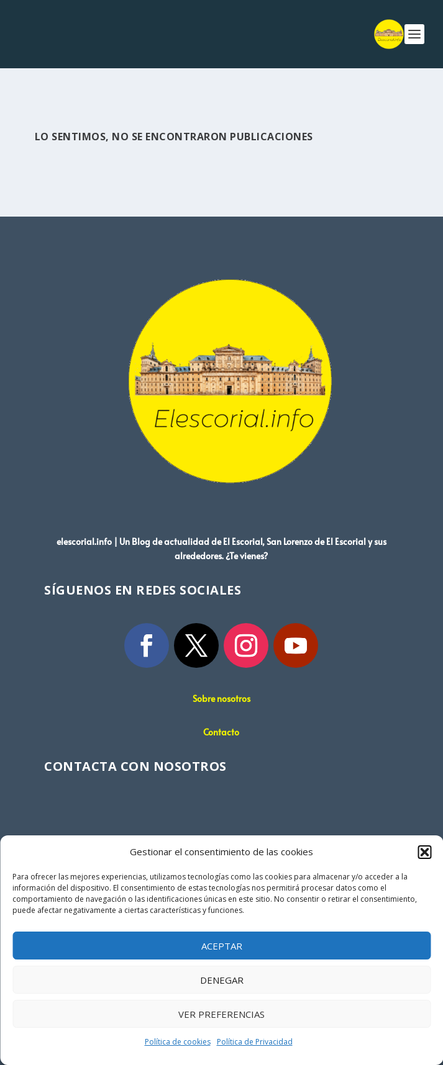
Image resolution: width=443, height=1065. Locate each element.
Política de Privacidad (255, 1041)
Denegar (222, 980)
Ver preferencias (221, 1014)
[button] (424, 852)
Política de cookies (178, 1041)
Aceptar (221, 946)
